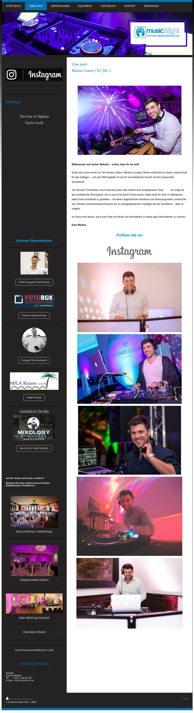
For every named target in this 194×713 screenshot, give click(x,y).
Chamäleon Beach (34, 632)
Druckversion (15, 699)
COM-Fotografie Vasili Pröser (34, 282)
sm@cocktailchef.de (24, 680)
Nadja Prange (34, 397)
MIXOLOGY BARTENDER (34, 448)
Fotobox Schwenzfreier (34, 315)
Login (185, 698)
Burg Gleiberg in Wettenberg (34, 531)
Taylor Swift (34, 123)
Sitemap (29, 699)
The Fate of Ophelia (34, 117)
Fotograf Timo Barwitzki (34, 360)
